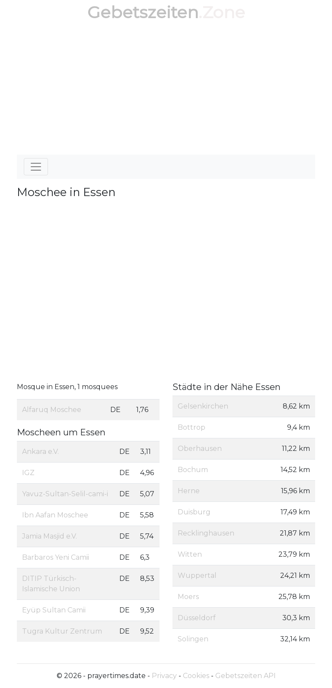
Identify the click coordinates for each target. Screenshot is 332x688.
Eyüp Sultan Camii (54, 610)
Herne (189, 491)
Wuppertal (197, 575)
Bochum (193, 470)
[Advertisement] (166, 89)
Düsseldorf (197, 618)
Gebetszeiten (142, 12)
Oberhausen (200, 448)
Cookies (196, 676)
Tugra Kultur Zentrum (62, 631)
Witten (190, 554)
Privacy (164, 676)
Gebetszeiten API (245, 676)
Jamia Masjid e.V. (49, 536)
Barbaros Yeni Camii (55, 557)
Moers (188, 597)
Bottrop (191, 427)
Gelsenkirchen (203, 406)
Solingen (193, 639)
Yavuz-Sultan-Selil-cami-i (65, 494)
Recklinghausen (206, 533)
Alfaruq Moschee (51, 410)
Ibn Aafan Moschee (55, 515)
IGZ (28, 473)
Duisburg (194, 512)
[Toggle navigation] (36, 166)
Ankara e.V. (40, 451)
